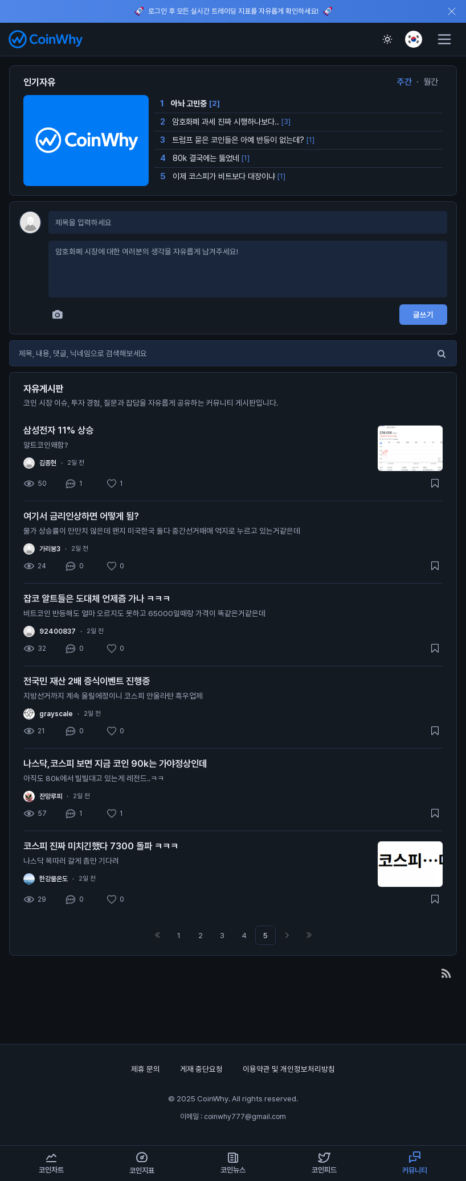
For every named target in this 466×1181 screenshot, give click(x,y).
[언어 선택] (414, 39)
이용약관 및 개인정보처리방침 (289, 1068)
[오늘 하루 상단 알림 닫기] (451, 11)
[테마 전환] (387, 39)
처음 (157, 935)
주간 (404, 82)
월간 (430, 82)
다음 (287, 935)
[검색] (441, 353)
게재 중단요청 (202, 1068)
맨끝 (309, 935)
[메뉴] (444, 39)
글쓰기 (423, 314)
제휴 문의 (146, 1068)
